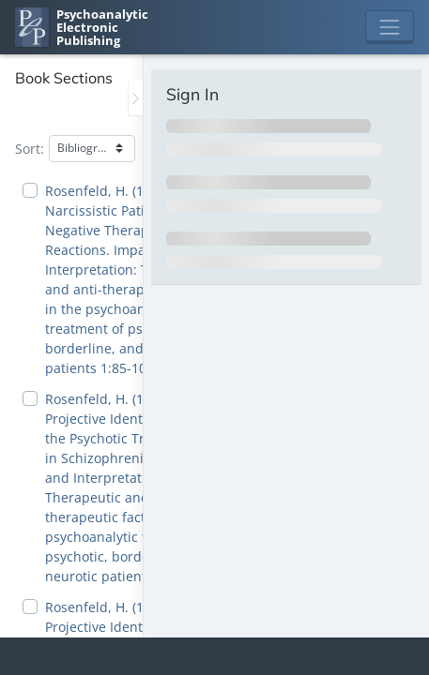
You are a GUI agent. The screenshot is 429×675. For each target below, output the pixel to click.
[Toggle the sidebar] (136, 98)
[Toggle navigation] (389, 27)
